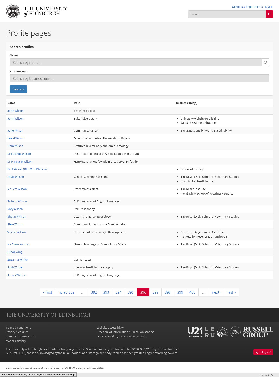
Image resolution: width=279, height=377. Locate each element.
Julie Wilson (15, 130)
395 (131, 292)
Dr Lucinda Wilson (19, 154)
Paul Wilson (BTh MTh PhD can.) (28, 169)
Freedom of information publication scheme (125, 332)
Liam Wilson (15, 146)
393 (106, 292)
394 (118, 292)
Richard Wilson (17, 201)
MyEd (268, 7)
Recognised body (100, 353)
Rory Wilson (15, 209)
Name (14, 55)
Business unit (19, 71)
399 (180, 292)
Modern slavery (16, 341)
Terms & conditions (18, 327)
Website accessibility (110, 327)
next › (216, 292)
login (266, 375)
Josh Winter (15, 267)
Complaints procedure (20, 336)
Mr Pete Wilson (17, 189)
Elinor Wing (14, 252)
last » (231, 292)
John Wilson (15, 111)
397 (155, 292)
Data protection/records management (121, 336)
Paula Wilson (15, 177)
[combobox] (227, 14)
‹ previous (66, 292)
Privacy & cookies (17, 332)
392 (94, 292)
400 (192, 292)
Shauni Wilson (16, 216)
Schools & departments (247, 7)
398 (168, 292)
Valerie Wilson (16, 232)
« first (47, 292)
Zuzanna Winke (17, 259)
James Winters (17, 275)
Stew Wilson (15, 224)
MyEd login (263, 352)
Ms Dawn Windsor (19, 244)
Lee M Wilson (15, 138)
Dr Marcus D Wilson (20, 161)
